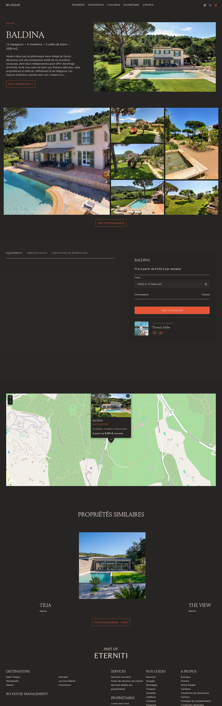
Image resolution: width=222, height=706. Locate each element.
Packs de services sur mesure (127, 652)
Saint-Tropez (13, 648)
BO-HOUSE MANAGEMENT (27, 665)
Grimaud (63, 648)
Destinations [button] (96, 4)
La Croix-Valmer (67, 652)
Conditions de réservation (195, 664)
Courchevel (65, 656)
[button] (111, 412)
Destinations (18, 642)
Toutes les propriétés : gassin (111, 593)
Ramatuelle (12, 652)
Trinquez (150, 660)
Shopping (151, 676)
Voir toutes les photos (111, 223)
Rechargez (152, 656)
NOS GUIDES (156, 642)
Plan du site (187, 684)
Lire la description (19, 83)
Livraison (151, 672)
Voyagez (150, 652)
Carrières (186, 660)
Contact (185, 668)
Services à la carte (121, 648)
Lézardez (151, 664)
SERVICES (118, 642)
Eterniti (185, 652)
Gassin (9, 656)
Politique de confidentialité (196, 672)
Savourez (151, 648)
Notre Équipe (188, 656)
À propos (148, 4)
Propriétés (78, 4)
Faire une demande (172, 310)
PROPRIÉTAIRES (131, 4)
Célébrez (151, 668)
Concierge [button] (113, 4)
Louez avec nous (120, 675)
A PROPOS (189, 642)
